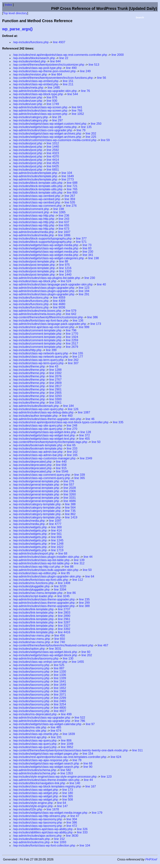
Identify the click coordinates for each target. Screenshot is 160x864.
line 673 (64, 228)
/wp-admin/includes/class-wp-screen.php (40, 107)
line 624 (116, 756)
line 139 (79, 560)
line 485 (56, 727)
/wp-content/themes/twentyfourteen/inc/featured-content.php (53, 645)
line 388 (70, 504)
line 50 (96, 441)
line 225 (91, 136)
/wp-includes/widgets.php (30, 527)
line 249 (85, 71)
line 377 (81, 238)
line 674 (56, 730)
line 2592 (53, 149)
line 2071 (60, 694)
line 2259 (72, 340)
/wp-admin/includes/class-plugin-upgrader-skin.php (47, 576)
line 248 (72, 425)
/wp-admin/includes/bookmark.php (36, 405)
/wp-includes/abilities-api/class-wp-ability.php (42, 829)
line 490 (71, 67)
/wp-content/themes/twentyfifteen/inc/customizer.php (48, 317)
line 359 (70, 199)
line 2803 (64, 612)
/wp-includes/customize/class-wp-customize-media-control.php (54, 140)
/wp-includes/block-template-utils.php (37, 182)
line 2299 (60, 697)
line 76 (85, 90)
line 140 (74, 783)
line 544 (72, 94)
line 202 (91, 133)
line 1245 (57, 540)
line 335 (118, 422)
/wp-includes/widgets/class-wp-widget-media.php (45, 245)
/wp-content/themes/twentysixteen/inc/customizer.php (48, 64)
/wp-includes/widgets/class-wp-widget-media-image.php (50, 812)
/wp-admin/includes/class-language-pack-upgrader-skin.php (52, 284)
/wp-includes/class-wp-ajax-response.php (40, 760)
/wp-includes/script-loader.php (33, 596)
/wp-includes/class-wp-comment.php (37, 205)
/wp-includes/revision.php (30, 74)
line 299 (84, 602)
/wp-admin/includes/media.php (33, 231)
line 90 (87, 766)
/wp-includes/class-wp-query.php (35, 740)
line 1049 (67, 743)
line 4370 (53, 156)
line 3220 (60, 586)
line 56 (101, 77)
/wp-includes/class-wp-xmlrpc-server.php (40, 661)
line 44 (88, 556)
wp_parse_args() (17, 29)
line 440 (61, 461)
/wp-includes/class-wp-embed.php (36, 81)
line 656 (56, 537)
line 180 (67, 793)
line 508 (67, 799)
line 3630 (72, 835)
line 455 (84, 438)
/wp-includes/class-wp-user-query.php (38, 409)
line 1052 (78, 113)
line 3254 (60, 704)
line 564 (70, 507)
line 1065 (59, 212)
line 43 (53, 366)
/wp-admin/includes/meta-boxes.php (37, 310)
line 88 (63, 261)
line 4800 (60, 707)
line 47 (74, 816)
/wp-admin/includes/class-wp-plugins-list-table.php (46, 277)
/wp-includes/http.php (27, 350)
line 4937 (59, 42)
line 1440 (53, 146)
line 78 (76, 760)
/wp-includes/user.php (27, 97)
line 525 (59, 665)
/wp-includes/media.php (29, 520)
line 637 (64, 222)
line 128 (85, 432)
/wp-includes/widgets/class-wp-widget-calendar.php (47, 724)
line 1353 (66, 773)
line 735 (70, 510)
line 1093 (60, 842)
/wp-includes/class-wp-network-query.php (40, 353)
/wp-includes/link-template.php (33, 609)
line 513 (94, 64)
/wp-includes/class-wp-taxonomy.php (37, 819)
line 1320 (65, 271)
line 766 (77, 110)
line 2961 (64, 619)
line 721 (72, 186)
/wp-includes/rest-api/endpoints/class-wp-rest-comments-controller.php (60, 54)
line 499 (66, 714)
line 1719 (57, 550)
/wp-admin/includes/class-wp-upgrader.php (41, 717)
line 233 (72, 448)
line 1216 (65, 268)
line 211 (68, 84)
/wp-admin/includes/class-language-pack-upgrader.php (49, 323)
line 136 (78, 320)
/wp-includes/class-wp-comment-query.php (41, 474)
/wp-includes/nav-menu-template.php (37, 592)
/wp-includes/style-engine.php (33, 802)
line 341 (88, 254)
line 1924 (72, 336)
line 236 (64, 215)
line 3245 (63, 596)
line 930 (52, 100)
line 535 (70, 202)
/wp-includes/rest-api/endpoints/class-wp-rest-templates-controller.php (59, 756)
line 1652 (60, 688)
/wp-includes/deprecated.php (32, 461)
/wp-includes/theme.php (29, 366)
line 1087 (84, 412)
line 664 (56, 74)
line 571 (81, 241)
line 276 (71, 205)
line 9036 (59, 307)
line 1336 (60, 674)
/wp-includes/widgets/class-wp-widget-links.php (44, 432)
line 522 (80, 717)
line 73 (87, 245)
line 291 (84, 294)
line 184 (68, 405)
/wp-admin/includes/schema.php (34, 770)
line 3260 (69, 494)
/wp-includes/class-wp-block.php (34, 281)
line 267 (70, 195)
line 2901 (55, 389)
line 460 (67, 415)
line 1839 (69, 733)
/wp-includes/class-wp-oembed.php (36, 195)
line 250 (96, 123)
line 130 (68, 658)
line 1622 (57, 546)
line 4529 (53, 163)
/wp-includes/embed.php (29, 61)
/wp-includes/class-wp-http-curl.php (36, 566)
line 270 (72, 428)
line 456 (59, 635)
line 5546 (62, 471)
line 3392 (64, 629)
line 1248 (57, 543)
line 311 (137, 750)
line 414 (56, 530)
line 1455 (78, 661)
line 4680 (59, 304)
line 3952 (67, 747)
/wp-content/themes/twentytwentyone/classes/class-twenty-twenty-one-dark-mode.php (70, 750)
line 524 (66, 281)
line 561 (56, 533)
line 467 (103, 645)
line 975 (64, 264)
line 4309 (59, 300)
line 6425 (53, 166)
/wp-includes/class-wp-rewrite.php (35, 733)
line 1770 (72, 333)
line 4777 (55, 524)
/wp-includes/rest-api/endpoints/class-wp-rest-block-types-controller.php (60, 422)
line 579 (71, 310)
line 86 (71, 592)
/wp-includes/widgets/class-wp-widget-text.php (44, 435)
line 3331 (69, 497)
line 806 (66, 740)
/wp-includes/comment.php (31, 209)
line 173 (96, 323)
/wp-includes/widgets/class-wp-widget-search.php (46, 763)
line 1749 (53, 104)
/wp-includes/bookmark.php (31, 838)
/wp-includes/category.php (30, 117)
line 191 (56, 737)
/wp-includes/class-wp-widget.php (35, 789)
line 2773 (68, 179)
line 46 (90, 419)
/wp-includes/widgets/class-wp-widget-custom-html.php (49, 123)
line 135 (86, 127)
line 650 (59, 638)
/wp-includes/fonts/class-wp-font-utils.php (40, 579)
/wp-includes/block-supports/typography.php (42, 238)
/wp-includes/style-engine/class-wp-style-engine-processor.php (55, 776)
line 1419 (71, 517)
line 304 (71, 819)
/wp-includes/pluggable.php (31, 586)
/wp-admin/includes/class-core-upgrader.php (42, 130)
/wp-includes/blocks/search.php (34, 58)
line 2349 (86, 458)
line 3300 (55, 399)
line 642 (71, 314)
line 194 (84, 291)
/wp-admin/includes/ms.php (31, 842)
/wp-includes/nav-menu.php (31, 635)
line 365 (79, 478)
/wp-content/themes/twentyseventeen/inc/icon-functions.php (53, 77)
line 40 (101, 284)
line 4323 (53, 153)
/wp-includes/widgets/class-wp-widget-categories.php (48, 258)
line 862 (70, 514)
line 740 (59, 642)
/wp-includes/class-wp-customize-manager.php (44, 458)
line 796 (71, 330)
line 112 (77, 579)
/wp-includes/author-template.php (35, 415)
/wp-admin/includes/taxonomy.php (36, 658)
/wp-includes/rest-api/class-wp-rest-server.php (43, 327)
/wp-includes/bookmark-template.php (37, 445)
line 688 (72, 182)
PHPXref (151, 859)
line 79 (81, 130)
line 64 (89, 576)
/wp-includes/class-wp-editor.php (35, 573)
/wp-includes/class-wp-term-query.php (38, 359)
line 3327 (64, 625)
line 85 (65, 573)
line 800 (72, 192)
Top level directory (15, 13)
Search (140, 17)
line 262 (73, 359)
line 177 (77, 356)
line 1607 (64, 231)
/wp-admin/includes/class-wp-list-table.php (41, 560)
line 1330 (60, 671)
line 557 (68, 484)
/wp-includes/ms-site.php (29, 727)
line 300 (56, 527)
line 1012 (53, 143)
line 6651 (53, 169)
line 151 (68, 81)
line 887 (59, 668)
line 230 (88, 251)
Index (8, 4)
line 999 (84, 327)
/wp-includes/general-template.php (36, 481)
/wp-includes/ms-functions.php (33, 583)
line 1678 (53, 809)
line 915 (61, 468)
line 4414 (53, 159)
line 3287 (64, 622)
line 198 (58, 209)
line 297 (57, 120)
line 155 (77, 353)
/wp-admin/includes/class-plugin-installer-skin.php (46, 556)
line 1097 (55, 520)
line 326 (82, 829)
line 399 (51, 350)
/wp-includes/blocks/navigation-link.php (39, 783)
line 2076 (55, 376)
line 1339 (60, 678)
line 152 (59, 838)
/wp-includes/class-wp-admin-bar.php (38, 451)
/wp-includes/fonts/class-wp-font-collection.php (44, 845)
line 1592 (55, 373)
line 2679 (72, 346)
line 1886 (64, 235)
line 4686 (69, 501)
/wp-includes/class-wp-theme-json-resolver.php (44, 71)
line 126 (73, 409)
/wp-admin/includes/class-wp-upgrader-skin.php (45, 90)
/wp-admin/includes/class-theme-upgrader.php (44, 599)
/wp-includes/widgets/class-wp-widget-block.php (45, 651)
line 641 (77, 107)
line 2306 (69, 491)
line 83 (87, 248)
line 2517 (72, 343)
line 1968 (60, 691)
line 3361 (55, 402)
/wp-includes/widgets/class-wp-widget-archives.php (47, 133)
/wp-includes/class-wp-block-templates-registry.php (47, 786)
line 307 (73, 363)
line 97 (90, 724)
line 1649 (68, 176)
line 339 (79, 474)
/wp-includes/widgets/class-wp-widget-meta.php (45, 127)
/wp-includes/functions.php (31, 42)
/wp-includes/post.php (27, 143)
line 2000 (118, 54)
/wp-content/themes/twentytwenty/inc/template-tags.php (50, 441)
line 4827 (60, 711)
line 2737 (64, 609)
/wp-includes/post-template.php (34, 261)
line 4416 (64, 632)
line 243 (64, 218)
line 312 (79, 563)
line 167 (90, 786)
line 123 (84, 287)
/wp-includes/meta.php (28, 87)
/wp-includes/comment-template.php (37, 330)
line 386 (92, 317)
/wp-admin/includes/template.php (35, 172)
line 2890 (64, 615)
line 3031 (55, 648)
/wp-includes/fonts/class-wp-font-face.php (40, 320)
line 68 (62, 553)
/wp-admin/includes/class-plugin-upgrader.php (43, 287)
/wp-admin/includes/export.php (33, 553)
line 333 (82, 832)
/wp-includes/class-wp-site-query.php (37, 425)
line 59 (105, 140)
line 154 (88, 753)
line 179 (97, 812)
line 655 (64, 225)
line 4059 (59, 297)
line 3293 (55, 396)
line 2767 (55, 379)
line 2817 (55, 386)
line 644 (55, 61)
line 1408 (64, 583)
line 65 (71, 445)
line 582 (65, 770)
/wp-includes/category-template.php (37, 504)
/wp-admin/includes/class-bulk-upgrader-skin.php (45, 569)
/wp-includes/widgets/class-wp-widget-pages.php (45, 753)
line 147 (62, 806)
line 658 (61, 464)
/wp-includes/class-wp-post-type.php (37, 67)
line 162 (72, 451)
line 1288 (55, 369)
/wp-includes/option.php (29, 648)
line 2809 (55, 382)
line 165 (72, 455)
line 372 (84, 435)
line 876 (52, 97)
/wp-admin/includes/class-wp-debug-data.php (43, 412)
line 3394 (60, 589)
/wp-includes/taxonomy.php (31, 665)
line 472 (71, 825)
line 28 (56, 117)
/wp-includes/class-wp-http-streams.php (39, 816)
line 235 (84, 599)
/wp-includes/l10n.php (27, 809)
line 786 (80, 720)
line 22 (63, 58)
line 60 (86, 651)
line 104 (67, 172)
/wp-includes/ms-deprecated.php (35, 714)
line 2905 (55, 392)
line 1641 (60, 681)
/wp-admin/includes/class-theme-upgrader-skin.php (47, 419)
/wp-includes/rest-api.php (29, 737)
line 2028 (69, 487)
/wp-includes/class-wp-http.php (33, 215)
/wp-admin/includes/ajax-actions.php (37, 835)
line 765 (72, 189)
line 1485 (54, 87)
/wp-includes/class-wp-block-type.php (38, 94)
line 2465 (60, 701)
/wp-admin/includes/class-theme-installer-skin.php (46, 779)
